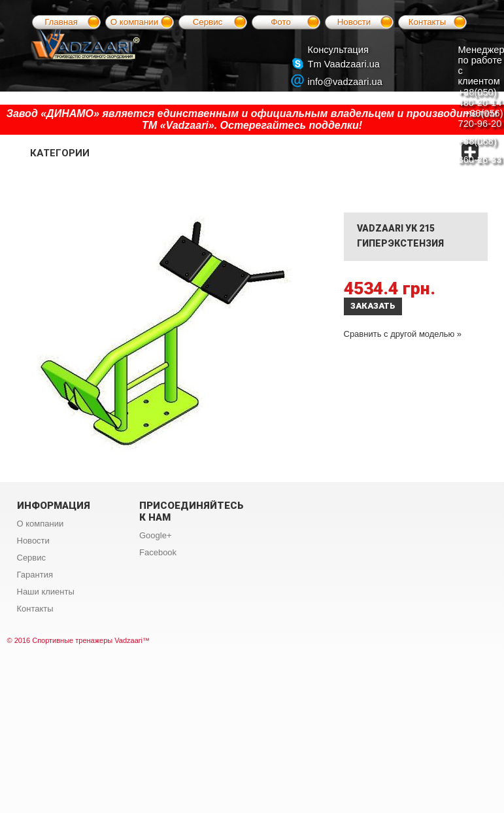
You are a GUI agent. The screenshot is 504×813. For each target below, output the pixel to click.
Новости (354, 22)
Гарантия (35, 574)
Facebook (157, 552)
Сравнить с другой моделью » (403, 334)
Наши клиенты (46, 592)
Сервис (208, 22)
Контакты (427, 22)
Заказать (372, 306)
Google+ (155, 535)
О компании (134, 22)
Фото (281, 22)
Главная (61, 22)
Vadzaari (128, 640)
